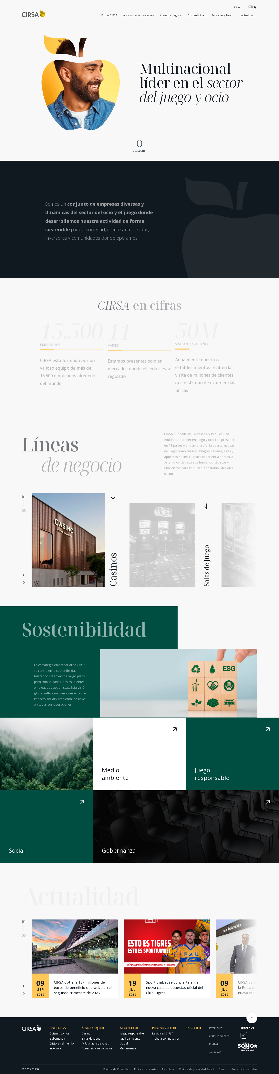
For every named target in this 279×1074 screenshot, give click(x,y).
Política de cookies (146, 1069)
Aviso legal (168, 1069)
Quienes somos (59, 1033)
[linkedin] (244, 1035)
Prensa (213, 1043)
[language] (237, 7)
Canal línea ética (219, 1036)
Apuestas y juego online (97, 1048)
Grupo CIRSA (109, 15)
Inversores (56, 1048)
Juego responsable (132, 1033)
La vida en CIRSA (162, 1033)
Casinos (87, 1033)
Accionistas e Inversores (138, 15)
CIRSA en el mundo (61, 1043)
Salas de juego (91, 1038)
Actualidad (247, 15)
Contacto (215, 1051)
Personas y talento (223, 15)
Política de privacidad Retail (196, 1069)
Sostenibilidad (196, 15)
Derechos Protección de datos (237, 1069)
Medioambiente (130, 1038)
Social (124, 1043)
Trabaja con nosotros (166, 1038)
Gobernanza (57, 1038)
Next (24, 583)
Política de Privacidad (116, 1069)
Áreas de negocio (171, 15)
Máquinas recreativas (95, 1043)
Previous (24, 575)
